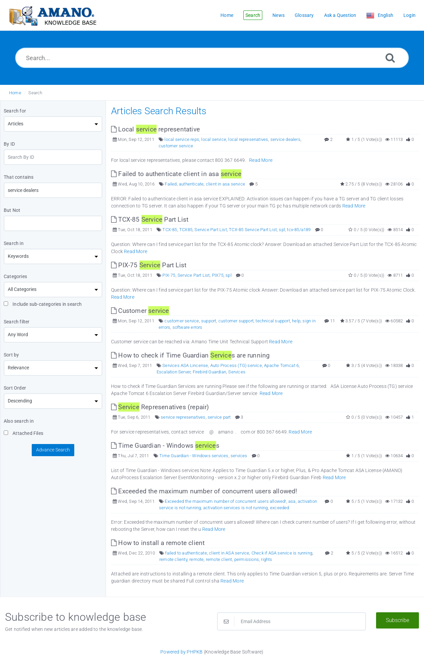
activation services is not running (235, 507)
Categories (15, 276)
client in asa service (225, 184)
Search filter (17, 321)
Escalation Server (173, 371)
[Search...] (212, 58)
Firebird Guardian (209, 371)
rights (266, 559)
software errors (188, 327)
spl (282, 229)
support (208, 320)
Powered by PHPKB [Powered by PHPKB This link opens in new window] (181, 652)
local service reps (181, 139)
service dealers (285, 139)
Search (35, 92)
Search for (15, 111)
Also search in (19, 421)
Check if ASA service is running (281, 553)
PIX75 (217, 275)
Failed (171, 184)
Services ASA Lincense (185, 365)
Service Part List (210, 229)
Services (236, 371)
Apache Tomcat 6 (281, 365)
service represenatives (183, 417)
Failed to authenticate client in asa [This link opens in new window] (176, 174)
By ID (9, 144)
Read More (260, 160)
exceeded (279, 507)
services (239, 455)
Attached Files (23, 433)
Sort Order (15, 388)
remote (196, 559)
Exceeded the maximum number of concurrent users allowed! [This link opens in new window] (204, 491)
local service (213, 139)
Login (409, 15)
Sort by (11, 355)
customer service (176, 145)
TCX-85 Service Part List (253, 229)
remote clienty (173, 559)
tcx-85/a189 (299, 229)
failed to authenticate (186, 553)
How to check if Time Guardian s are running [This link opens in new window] (190, 355)
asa (292, 501)
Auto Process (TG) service (236, 365)
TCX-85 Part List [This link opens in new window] (149, 219)
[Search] (390, 58)
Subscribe (397, 620)
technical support (273, 320)
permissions (246, 559)
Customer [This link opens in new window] (140, 311)
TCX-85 (169, 229)
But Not (12, 210)
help (296, 320)
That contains (19, 177)
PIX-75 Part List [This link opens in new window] (148, 265)
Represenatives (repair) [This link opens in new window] (160, 407)
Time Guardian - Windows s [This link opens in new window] (165, 445)
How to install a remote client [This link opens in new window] (158, 543)
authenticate (191, 184)
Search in (14, 243)
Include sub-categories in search (43, 304)
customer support (236, 320)
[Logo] (52, 15)
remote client (219, 559)
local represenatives (248, 139)
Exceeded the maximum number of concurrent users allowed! (225, 501)
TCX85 (185, 229)
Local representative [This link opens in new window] (155, 129)
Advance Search (53, 449)
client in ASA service (229, 553)
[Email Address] (291, 621)
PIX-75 (168, 275)
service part (219, 417)
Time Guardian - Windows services (193, 455)
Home (15, 92)
